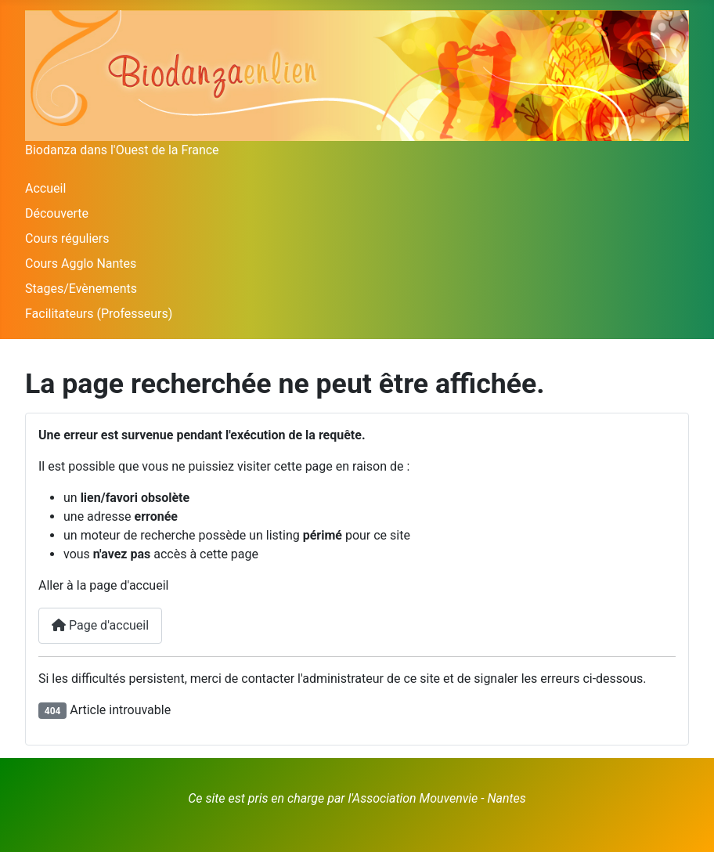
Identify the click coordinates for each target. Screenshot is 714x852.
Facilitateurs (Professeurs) (98, 313)
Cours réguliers (67, 238)
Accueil (45, 188)
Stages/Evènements (81, 288)
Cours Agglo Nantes (80, 263)
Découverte (56, 213)
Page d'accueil (100, 625)
